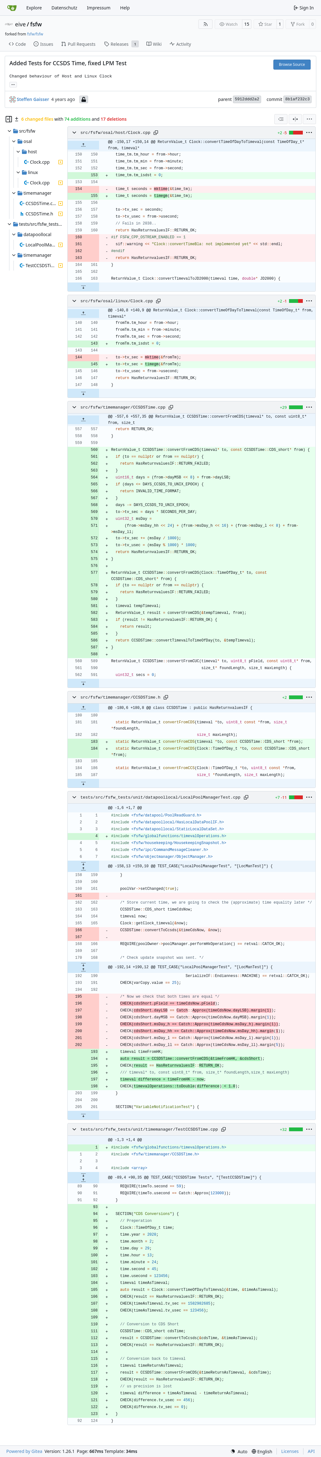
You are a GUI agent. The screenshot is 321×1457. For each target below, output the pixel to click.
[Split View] (295, 119)
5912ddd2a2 (247, 99)
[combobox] (280, 119)
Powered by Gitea (24, 1451)
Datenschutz (64, 8)
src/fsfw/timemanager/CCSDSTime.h (120, 697)
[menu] (309, 119)
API (311, 1451)
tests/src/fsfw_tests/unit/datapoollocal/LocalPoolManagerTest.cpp (160, 797)
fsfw (36, 24)
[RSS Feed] (205, 24)
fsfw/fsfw (35, 34)
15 (246, 24)
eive (20, 24)
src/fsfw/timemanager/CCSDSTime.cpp (122, 407)
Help (125, 8)
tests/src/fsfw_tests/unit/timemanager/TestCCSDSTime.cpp (149, 1129)
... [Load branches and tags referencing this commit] (13, 84)
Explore (34, 8)
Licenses (290, 1451)
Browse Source (292, 64)
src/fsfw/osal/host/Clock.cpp (115, 132)
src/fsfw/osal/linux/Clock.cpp (116, 301)
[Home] (12, 7)
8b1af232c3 (297, 99)
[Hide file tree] (9, 119)
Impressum (98, 8)
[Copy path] (155, 132)
